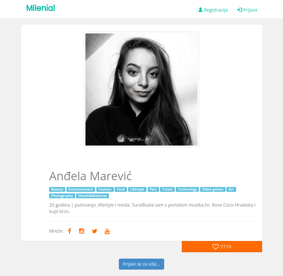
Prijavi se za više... (141, 264)
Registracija (213, 10)
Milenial (40, 8)
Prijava (247, 10)
